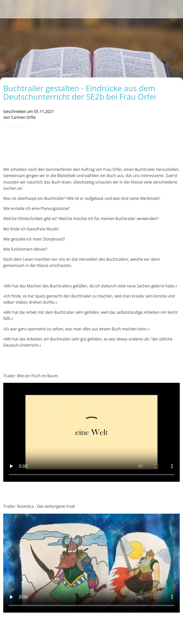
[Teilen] (172, 147)
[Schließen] (9, 9)
